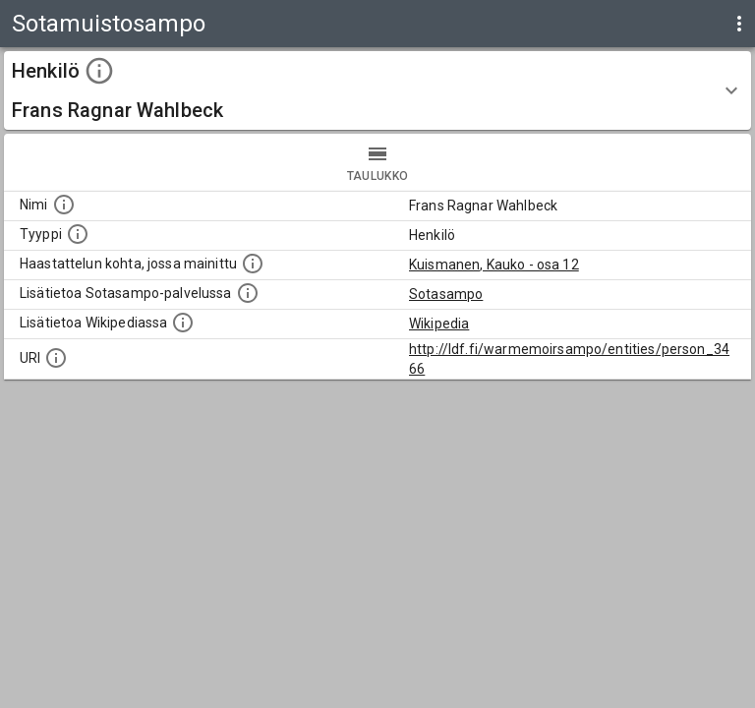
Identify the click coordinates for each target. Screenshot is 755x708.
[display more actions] (739, 23)
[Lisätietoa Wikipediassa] (183, 322)
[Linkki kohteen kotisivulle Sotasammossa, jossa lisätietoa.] (247, 293)
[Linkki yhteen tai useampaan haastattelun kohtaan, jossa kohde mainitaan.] (252, 263)
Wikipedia (439, 323)
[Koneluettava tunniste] (56, 358)
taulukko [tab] (377, 162)
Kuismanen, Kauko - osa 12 (494, 264)
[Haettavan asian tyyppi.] (77, 234)
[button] (377, 90)
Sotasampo (446, 294)
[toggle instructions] (99, 71)
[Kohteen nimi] (64, 204)
